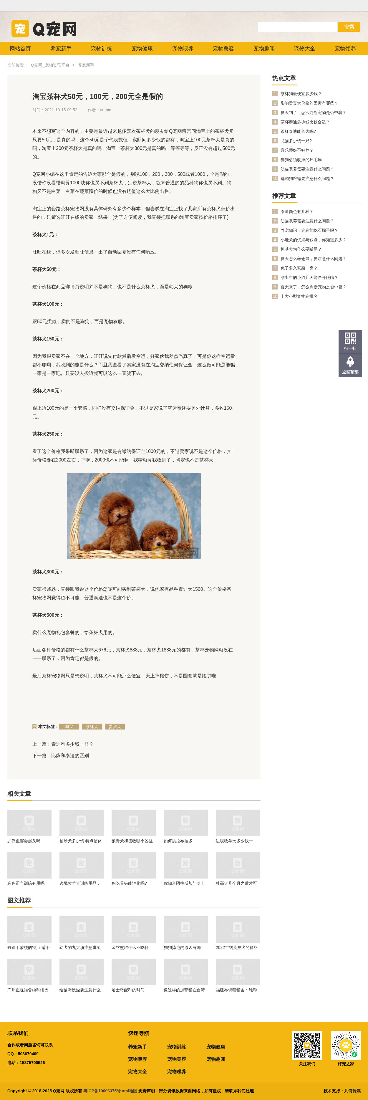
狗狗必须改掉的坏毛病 (301, 159)
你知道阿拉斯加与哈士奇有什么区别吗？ (184, 883)
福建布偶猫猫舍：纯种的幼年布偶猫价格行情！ (236, 989)
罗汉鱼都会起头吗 (23, 840)
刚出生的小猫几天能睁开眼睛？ (309, 277)
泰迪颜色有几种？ (297, 211)
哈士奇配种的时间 (128, 989)
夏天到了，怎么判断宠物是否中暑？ (314, 112)
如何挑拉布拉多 (178, 840)
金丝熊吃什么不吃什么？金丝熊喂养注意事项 (132, 947)
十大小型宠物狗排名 (299, 296)
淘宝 (69, 726)
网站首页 (20, 49)
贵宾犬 (115, 726)
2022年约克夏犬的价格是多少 (237, 947)
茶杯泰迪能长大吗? (298, 131)
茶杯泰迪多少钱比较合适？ (305, 122)
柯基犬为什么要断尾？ (301, 249)
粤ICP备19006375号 (102, 1091)
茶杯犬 (92, 726)
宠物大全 (304, 49)
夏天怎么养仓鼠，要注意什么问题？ (314, 258)
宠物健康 (142, 49)
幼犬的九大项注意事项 (80, 947)
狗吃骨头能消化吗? (129, 883)
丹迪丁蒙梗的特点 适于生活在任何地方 (28, 947)
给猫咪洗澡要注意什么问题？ (80, 989)
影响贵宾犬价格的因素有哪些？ (309, 103)
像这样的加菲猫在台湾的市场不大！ (184, 989)
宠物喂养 (182, 49)
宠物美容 (223, 49)
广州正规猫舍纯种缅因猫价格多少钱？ (28, 989)
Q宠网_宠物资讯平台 (50, 65)
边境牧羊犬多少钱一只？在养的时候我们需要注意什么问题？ (236, 840)
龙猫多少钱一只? (296, 140)
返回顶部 (350, 372)
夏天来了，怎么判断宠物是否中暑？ (314, 286)
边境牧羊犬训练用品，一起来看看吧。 (80, 883)
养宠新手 (61, 49)
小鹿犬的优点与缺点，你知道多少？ (314, 239)
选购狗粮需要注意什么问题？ (307, 178)
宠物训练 (101, 49)
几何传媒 (352, 1091)
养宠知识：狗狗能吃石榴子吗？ (309, 230)
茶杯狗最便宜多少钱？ (301, 93)
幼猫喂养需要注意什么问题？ (307, 169)
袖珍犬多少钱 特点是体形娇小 (80, 840)
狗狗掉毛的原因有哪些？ (182, 947)
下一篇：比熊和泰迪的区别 (60, 755)
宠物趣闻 (264, 49)
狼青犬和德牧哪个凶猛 (132, 840)
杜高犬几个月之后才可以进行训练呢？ (236, 883)
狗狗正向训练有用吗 (25, 883)
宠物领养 (345, 49)
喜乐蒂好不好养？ (297, 150)
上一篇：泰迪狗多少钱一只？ (63, 744)
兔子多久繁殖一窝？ (299, 268)
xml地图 (130, 1091)
